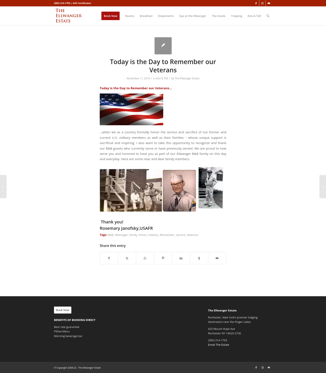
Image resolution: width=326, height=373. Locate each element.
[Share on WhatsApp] (145, 258)
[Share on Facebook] (109, 258)
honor (143, 235)
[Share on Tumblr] (199, 258)
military (153, 235)
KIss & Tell (162, 78)
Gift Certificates (82, 3)
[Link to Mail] (269, 3)
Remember (167, 235)
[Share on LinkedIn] (181, 258)
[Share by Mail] (217, 258)
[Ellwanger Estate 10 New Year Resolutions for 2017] (322, 186)
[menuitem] (110, 16)
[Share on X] (127, 258)
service (180, 235)
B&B (110, 235)
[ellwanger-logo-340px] (74, 16)
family (133, 235)
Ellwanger (121, 235)
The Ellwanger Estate (187, 78)
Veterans (192, 235)
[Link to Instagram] (262, 3)
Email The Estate (218, 345)
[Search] (268, 16)
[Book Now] (62, 310)
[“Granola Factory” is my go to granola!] (3, 186)
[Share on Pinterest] (163, 258)
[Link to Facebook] (256, 3)
